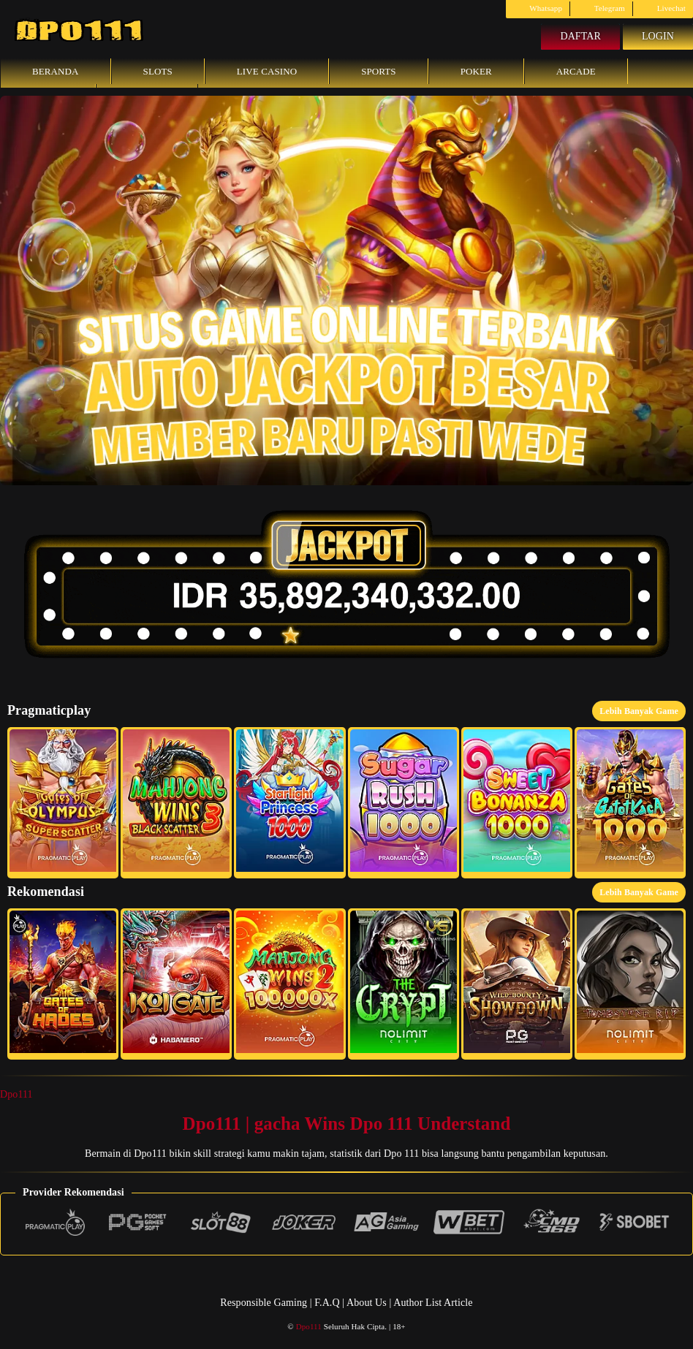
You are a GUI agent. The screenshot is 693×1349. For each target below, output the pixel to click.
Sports (378, 71)
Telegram (601, 8)
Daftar (580, 36)
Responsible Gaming (263, 1302)
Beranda (55, 71)
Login (658, 36)
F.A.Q (326, 1302)
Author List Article (432, 1302)
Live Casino (267, 71)
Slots (158, 71)
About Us (367, 1302)
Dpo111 (16, 1094)
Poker (476, 71)
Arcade (576, 71)
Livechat (663, 8)
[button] (62, 802)
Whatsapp (537, 8)
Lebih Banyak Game (638, 711)
